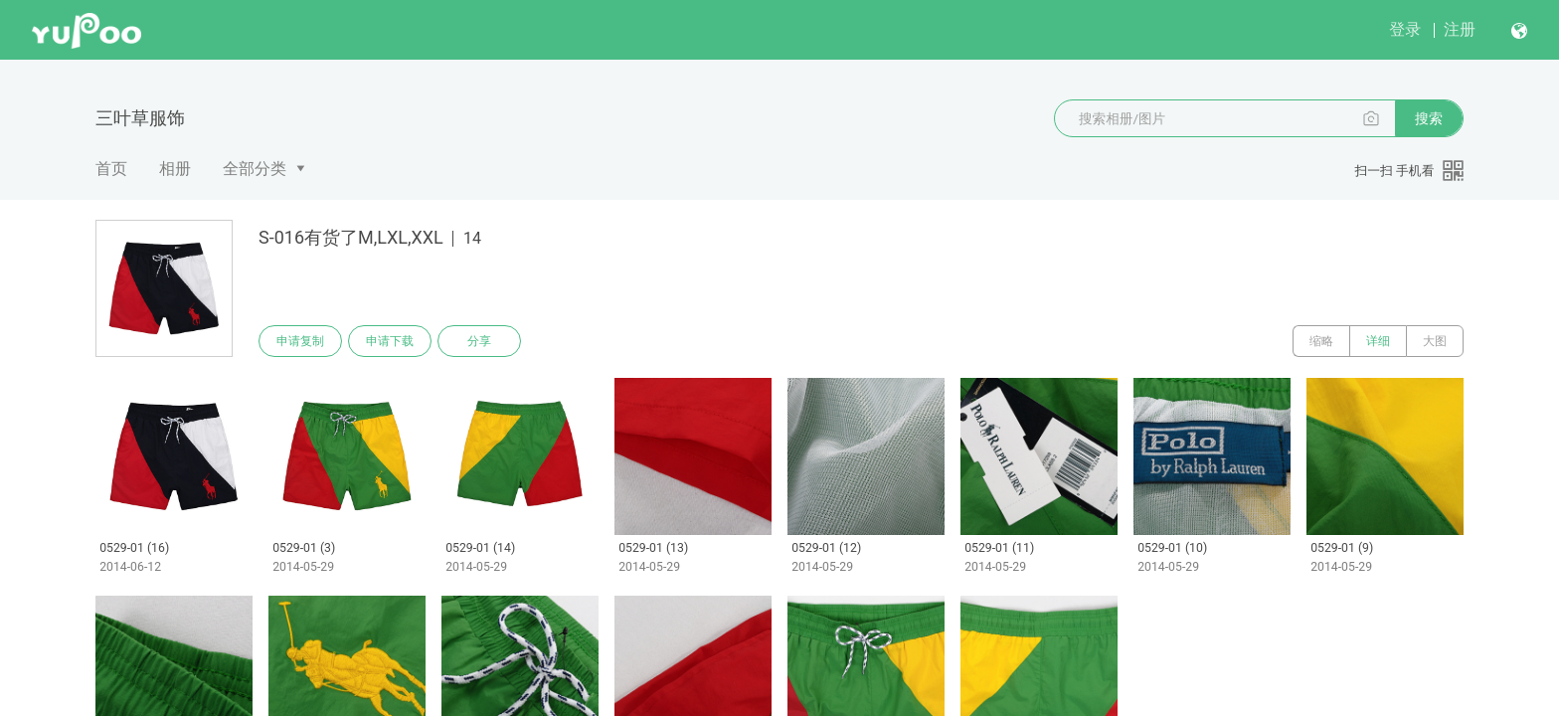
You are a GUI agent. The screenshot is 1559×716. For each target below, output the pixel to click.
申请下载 (390, 341)
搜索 (1429, 118)
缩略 (1321, 341)
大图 (1435, 341)
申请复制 (300, 341)
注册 (1459, 29)
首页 (111, 168)
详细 (1378, 341)
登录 (1405, 29)
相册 (175, 168)
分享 (479, 341)
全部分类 (254, 168)
